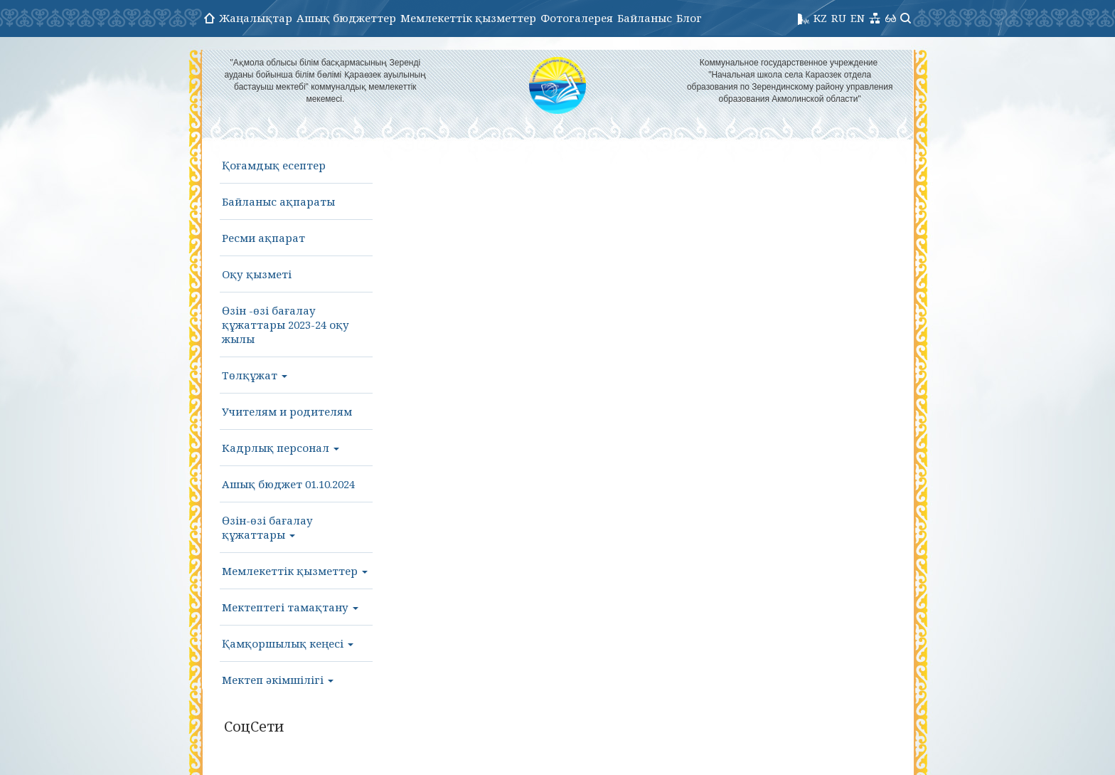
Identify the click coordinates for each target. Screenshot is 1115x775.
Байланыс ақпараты (278, 201)
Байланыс (644, 18)
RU (838, 18)
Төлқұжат (254, 375)
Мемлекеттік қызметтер (468, 18)
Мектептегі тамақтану (290, 607)
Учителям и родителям (287, 411)
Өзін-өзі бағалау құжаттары (267, 527)
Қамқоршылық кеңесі (287, 643)
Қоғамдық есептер (274, 165)
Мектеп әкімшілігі (278, 680)
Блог (689, 18)
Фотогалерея (576, 18)
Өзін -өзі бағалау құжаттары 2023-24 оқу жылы (285, 324)
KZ (820, 18)
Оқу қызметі (257, 274)
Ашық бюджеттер (346, 18)
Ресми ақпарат (263, 238)
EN (857, 18)
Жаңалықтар (255, 18)
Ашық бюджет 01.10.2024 (288, 484)
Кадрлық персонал (280, 448)
